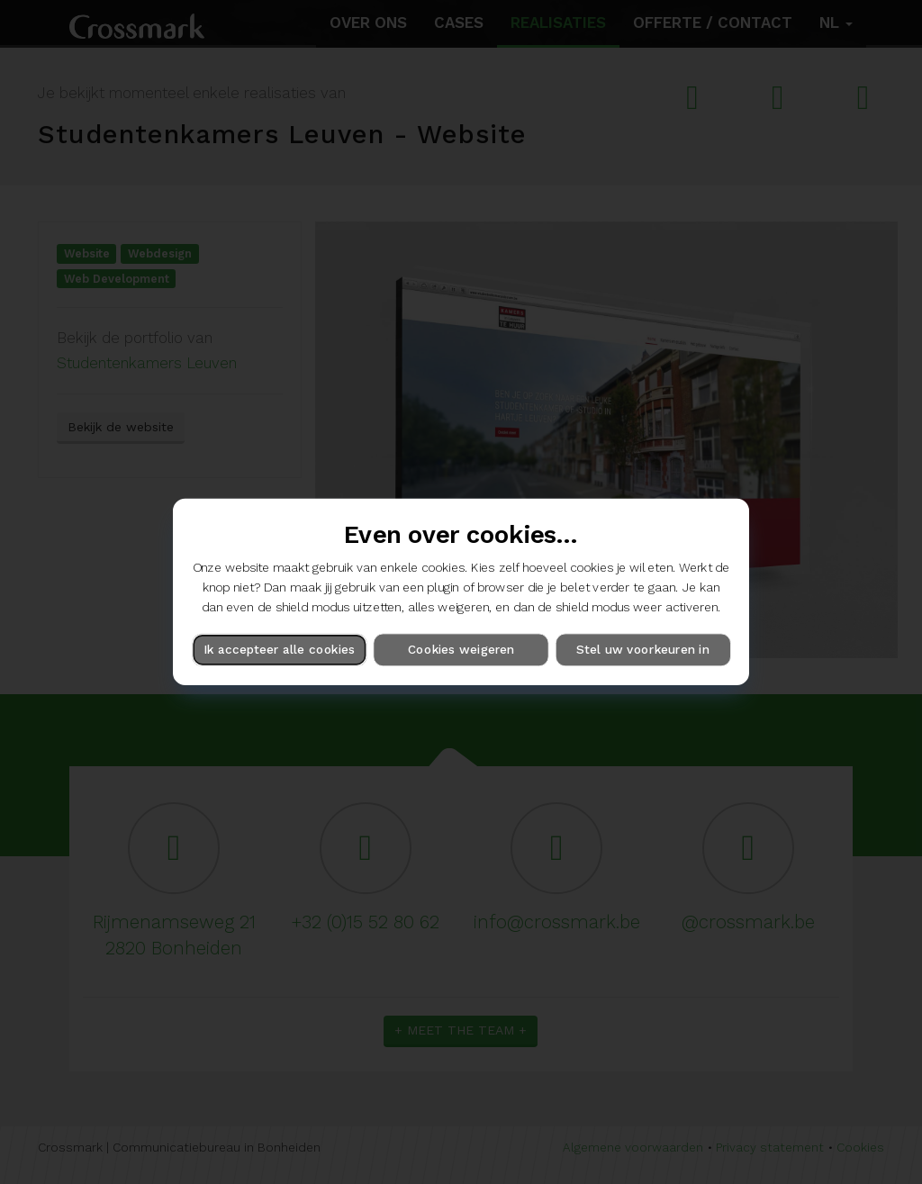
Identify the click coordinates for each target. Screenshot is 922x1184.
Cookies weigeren (461, 650)
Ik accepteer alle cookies (279, 650)
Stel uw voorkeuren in (642, 650)
